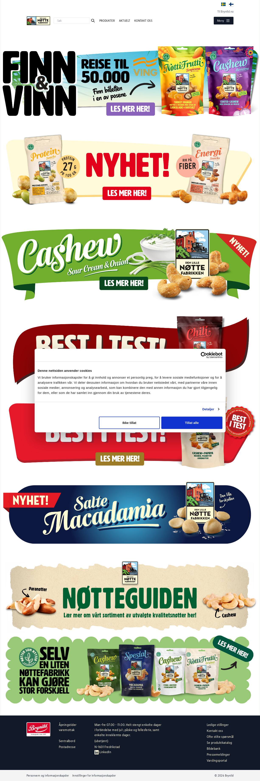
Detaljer (208, 409)
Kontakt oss (143, 21)
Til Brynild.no (225, 11)
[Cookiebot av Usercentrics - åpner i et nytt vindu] (203, 355)
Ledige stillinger (218, 725)
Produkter (107, 21)
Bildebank (214, 748)
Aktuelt (125, 21)
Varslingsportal (217, 760)
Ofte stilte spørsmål (220, 736)
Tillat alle (192, 422)
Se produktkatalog (219, 742)
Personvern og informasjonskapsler (48, 775)
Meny (223, 21)
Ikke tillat (129, 422)
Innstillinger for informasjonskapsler (94, 775)
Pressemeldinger (218, 754)
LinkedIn (102, 752)
